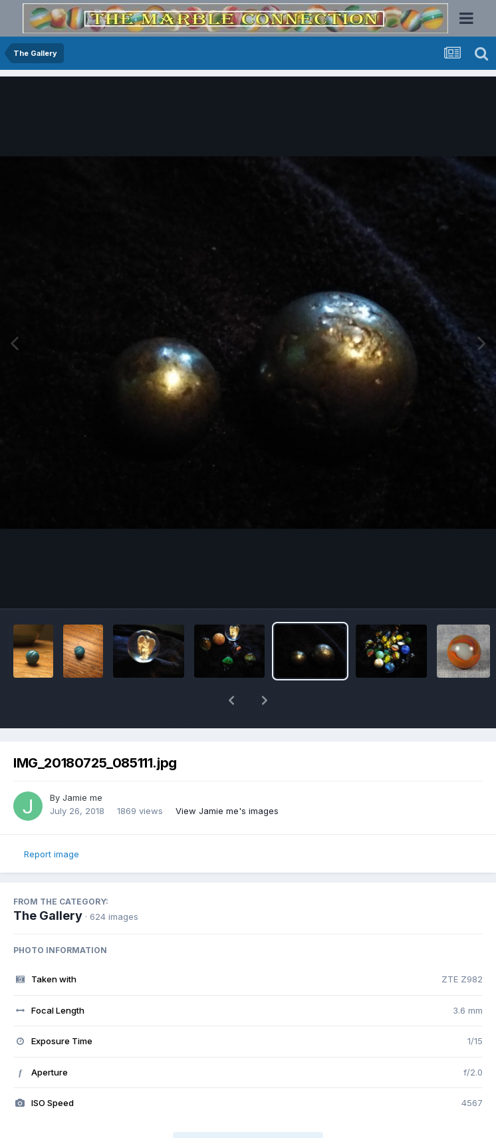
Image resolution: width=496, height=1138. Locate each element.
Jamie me (82, 797)
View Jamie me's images (227, 810)
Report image (51, 854)
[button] (231, 700)
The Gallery (47, 916)
